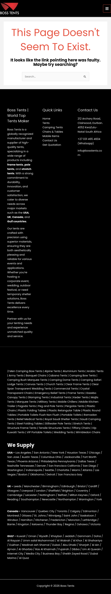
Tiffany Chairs (81, 428)
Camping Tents (53, 127)
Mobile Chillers (67, 402)
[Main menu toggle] (107, 9)
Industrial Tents (61, 397)
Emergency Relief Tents (50, 393)
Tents (46, 123)
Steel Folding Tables (30, 423)
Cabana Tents (57, 375)
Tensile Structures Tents (54, 428)
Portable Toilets (71, 415)
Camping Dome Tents (63, 380)
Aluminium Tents (74, 371)
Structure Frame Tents (21, 428)
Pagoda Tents (27, 406)
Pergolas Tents (74, 406)
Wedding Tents (64, 432)
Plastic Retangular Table (64, 410)
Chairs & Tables (53, 132)
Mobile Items (51, 136)
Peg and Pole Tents (50, 406)
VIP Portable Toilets (39, 432)
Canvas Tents (34, 384)
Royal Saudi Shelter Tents (61, 419)
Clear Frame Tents (77, 384)
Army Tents (16, 375)
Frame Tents (76, 393)
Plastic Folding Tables (32, 410)
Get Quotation (52, 145)
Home (46, 118)
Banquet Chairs (36, 375)
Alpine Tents (52, 371)
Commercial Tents (66, 388)
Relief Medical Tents (30, 419)
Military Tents (47, 402)
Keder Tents (81, 397)
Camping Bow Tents (82, 375)
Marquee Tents (26, 402)
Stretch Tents (81, 423)
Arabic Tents (95, 371)
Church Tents (54, 384)
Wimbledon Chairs (88, 432)
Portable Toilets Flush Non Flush (38, 415)
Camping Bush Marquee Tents (27, 380)
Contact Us (50, 140)
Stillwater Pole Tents (58, 423)
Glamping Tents (38, 397)
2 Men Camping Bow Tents (24, 371)
